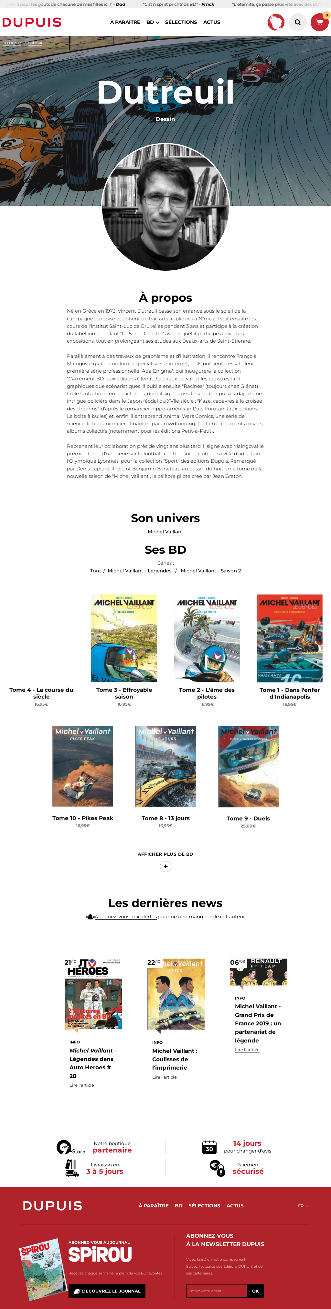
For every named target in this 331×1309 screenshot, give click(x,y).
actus (211, 22)
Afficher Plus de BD (165, 871)
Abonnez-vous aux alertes (126, 921)
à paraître (125, 22)
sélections (181, 22)
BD (150, 22)
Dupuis (33, 22)
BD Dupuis (12, 43)
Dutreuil (35, 43)
